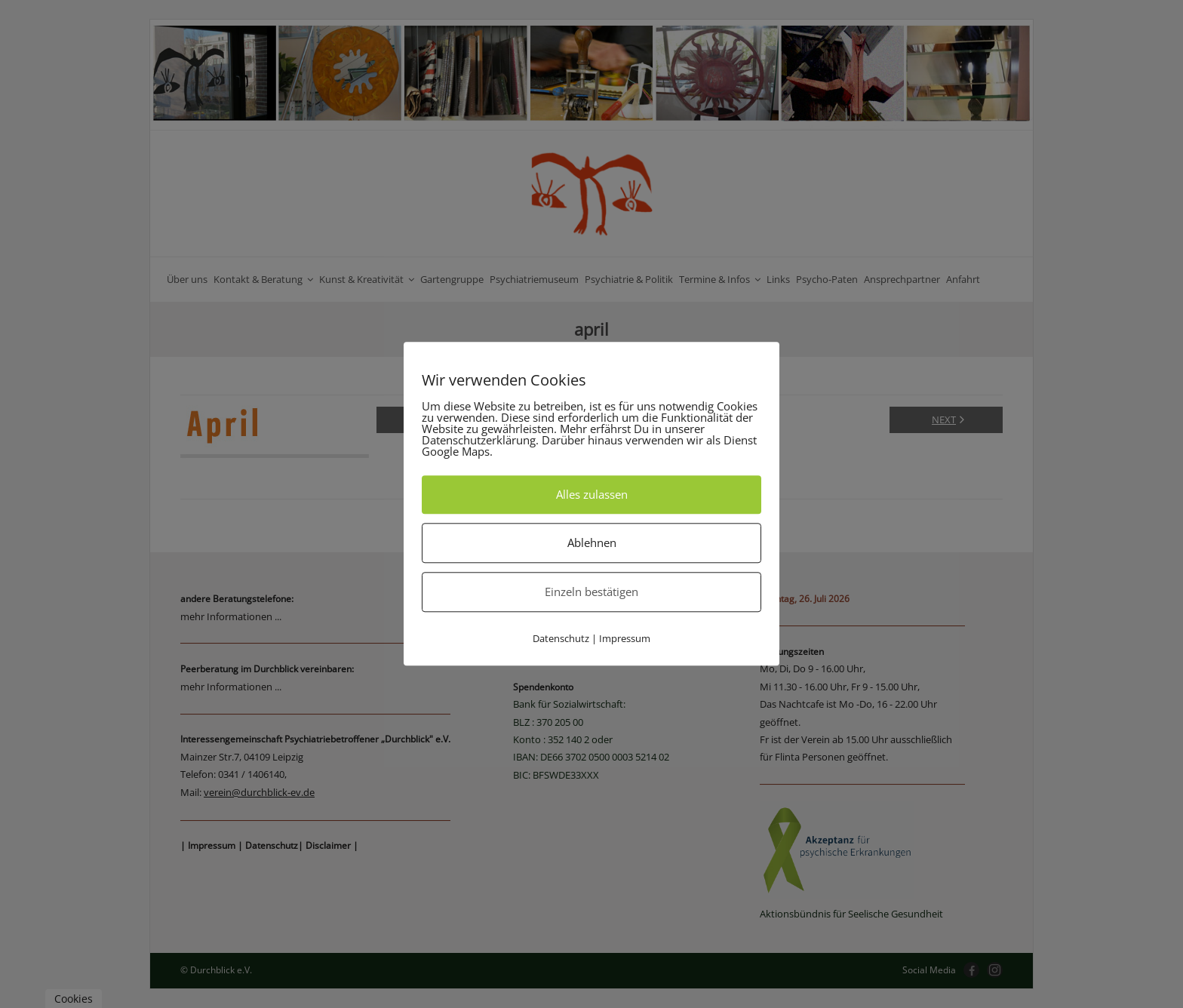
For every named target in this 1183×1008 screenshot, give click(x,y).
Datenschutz (561, 638)
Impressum (624, 638)
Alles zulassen (592, 494)
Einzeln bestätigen (591, 591)
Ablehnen (591, 542)
